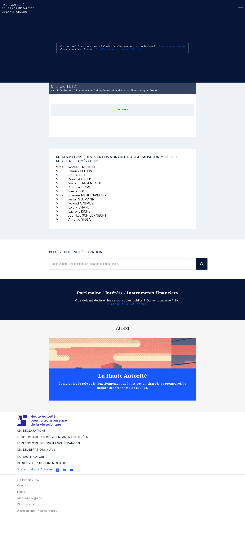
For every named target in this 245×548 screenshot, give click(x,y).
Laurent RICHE (73, 212)
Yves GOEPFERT (74, 179)
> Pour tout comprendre (170, 46)
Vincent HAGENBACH (78, 183)
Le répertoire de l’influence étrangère (49, 443)
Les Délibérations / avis (36, 449)
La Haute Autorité (122, 376)
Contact (23, 485)
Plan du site (25, 504)
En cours (122, 109)
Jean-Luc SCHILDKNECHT (81, 216)
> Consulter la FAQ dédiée (127, 304)
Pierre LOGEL (72, 191)
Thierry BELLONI (74, 171)
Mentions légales (29, 498)
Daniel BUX (71, 175)
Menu (240, 8)
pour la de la (18, 8)
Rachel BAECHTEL (76, 167)
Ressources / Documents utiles (43, 463)
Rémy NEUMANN (75, 199)
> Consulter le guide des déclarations (122, 49)
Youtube (71, 470)
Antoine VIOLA (73, 220)
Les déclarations (31, 430)
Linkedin (64, 469)
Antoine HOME (73, 187)
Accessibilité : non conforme (37, 510)
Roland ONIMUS (74, 203)
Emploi (21, 491)
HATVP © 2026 (28, 480)
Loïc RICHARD (73, 207)
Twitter (57, 470)
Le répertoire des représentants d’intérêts (52, 437)
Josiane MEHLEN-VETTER (81, 195)
